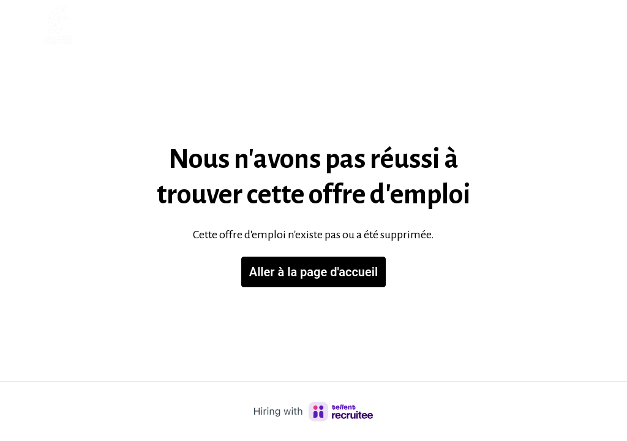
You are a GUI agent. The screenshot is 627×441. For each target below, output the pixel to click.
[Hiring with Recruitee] (313, 411)
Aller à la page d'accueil (313, 272)
